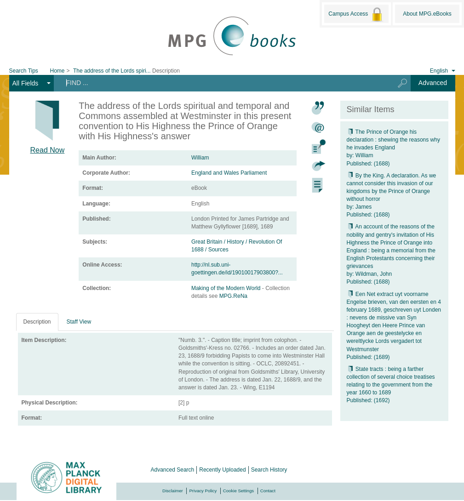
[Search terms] (220, 83)
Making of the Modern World (226, 288)
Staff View (79, 322)
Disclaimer (172, 490)
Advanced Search (173, 470)
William (200, 157)
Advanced (432, 82)
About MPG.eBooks (427, 14)
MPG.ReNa (233, 296)
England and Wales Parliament (229, 173)
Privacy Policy (203, 490)
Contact (267, 490)
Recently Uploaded (222, 470)
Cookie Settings (238, 490)
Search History (269, 470)
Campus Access (356, 14)
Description (37, 322)
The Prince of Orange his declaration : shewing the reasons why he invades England (393, 140)
